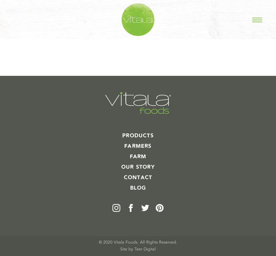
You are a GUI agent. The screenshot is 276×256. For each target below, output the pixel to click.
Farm (138, 156)
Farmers (137, 146)
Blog (138, 188)
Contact (138, 177)
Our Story (138, 167)
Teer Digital (145, 249)
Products (138, 135)
